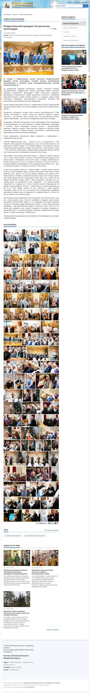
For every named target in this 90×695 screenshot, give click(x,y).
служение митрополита (13, 536)
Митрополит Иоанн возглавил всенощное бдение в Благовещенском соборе (42, 572)
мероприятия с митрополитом (35, 536)
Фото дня (66, 32)
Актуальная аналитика (70, 40)
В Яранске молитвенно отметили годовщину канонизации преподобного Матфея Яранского (16, 572)
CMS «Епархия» (29, 687)
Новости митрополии (25, 14)
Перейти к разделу (52, 630)
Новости (15, 14)
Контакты (85, 2)
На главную (7, 14)
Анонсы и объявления (70, 28)
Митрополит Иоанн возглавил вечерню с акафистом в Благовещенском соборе (72, 117)
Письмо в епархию (74, 2)
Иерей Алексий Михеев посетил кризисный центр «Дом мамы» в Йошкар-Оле (73, 92)
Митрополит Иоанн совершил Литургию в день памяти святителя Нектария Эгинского (16, 613)
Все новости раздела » (52, 530)
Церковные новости (69, 36)
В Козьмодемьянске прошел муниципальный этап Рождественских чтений (72, 68)
